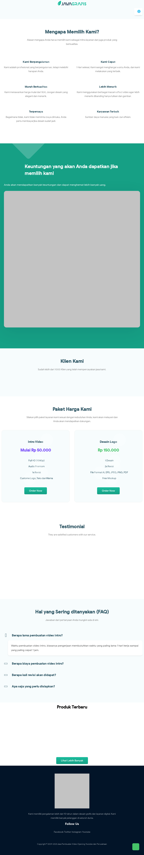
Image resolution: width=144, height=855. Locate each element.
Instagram (76, 832)
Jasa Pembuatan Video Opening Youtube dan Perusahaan (82, 844)
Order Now (35, 490)
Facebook (58, 832)
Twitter (67, 832)
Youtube (86, 832)
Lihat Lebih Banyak (72, 760)
